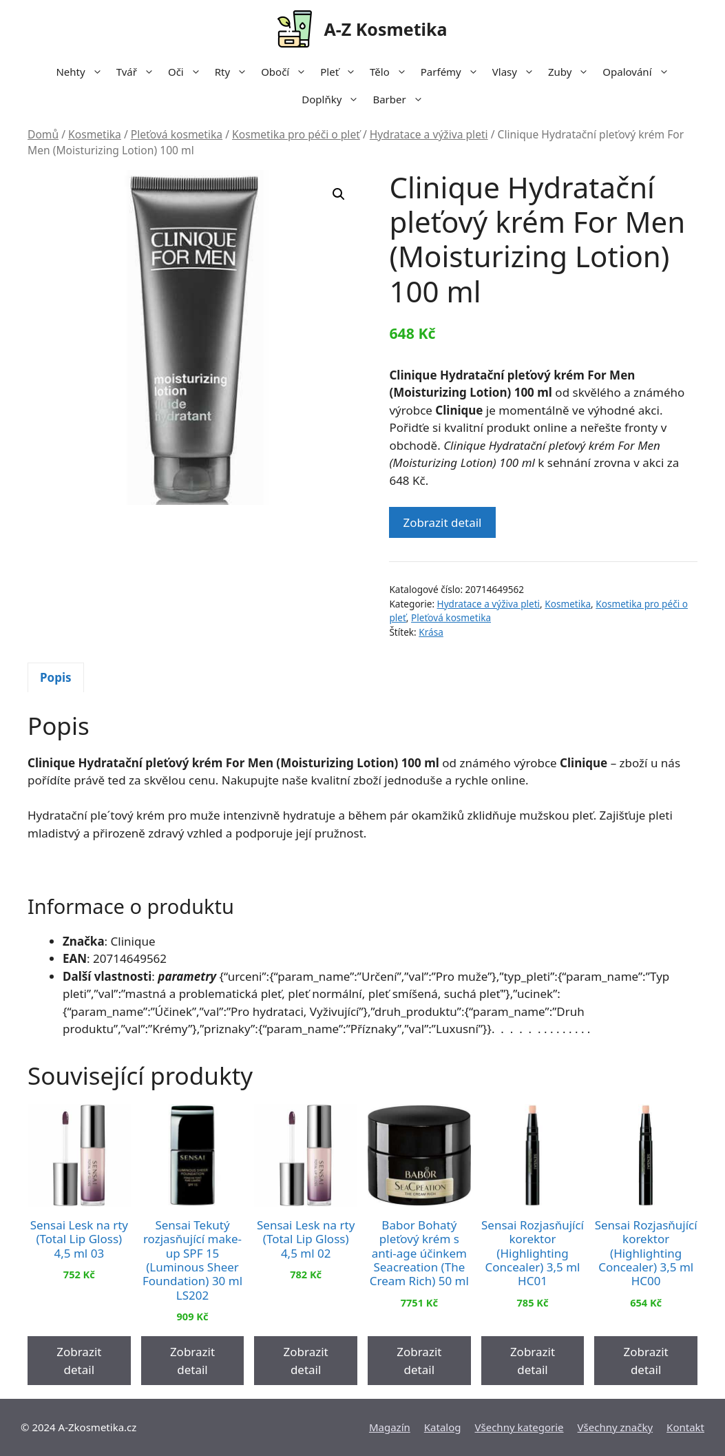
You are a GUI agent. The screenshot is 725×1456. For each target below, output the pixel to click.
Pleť (341, 71)
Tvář (138, 71)
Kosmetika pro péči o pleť (296, 134)
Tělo (392, 71)
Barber (401, 99)
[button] (338, 194)
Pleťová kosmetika (176, 134)
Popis (56, 677)
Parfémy (453, 71)
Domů (43, 134)
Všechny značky (615, 1427)
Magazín (389, 1427)
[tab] (56, 678)
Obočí (287, 71)
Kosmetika (94, 134)
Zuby (572, 71)
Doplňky (334, 99)
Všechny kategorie (519, 1427)
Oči (188, 71)
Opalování (638, 71)
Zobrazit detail (442, 522)
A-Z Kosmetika (385, 29)
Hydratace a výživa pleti (429, 134)
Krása (431, 631)
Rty (234, 71)
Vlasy (516, 71)
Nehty (82, 71)
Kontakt (685, 1427)
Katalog (442, 1427)
